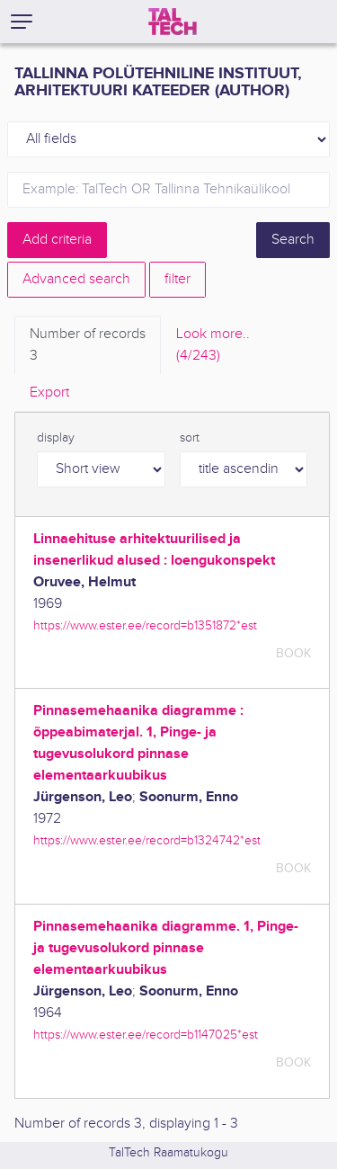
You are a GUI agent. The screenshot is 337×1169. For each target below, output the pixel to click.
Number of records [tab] (88, 346)
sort (190, 438)
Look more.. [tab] (213, 346)
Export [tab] (49, 392)
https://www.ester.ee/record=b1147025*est (145, 1034)
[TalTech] (172, 21)
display (56, 438)
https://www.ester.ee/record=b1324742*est (147, 840)
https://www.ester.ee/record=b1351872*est (145, 625)
